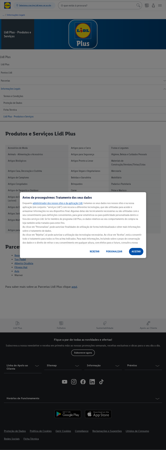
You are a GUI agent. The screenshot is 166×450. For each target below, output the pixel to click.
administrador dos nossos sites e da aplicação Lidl (58, 203)
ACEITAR (136, 251)
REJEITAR (94, 251)
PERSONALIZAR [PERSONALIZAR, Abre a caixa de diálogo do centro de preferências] (114, 251)
